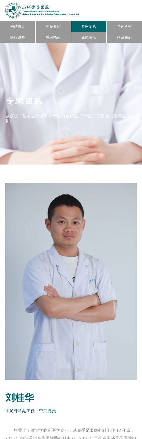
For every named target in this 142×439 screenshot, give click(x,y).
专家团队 (88, 26)
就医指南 (53, 37)
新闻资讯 (88, 37)
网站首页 (17, 26)
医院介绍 (53, 26)
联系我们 (124, 37)
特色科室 (124, 26)
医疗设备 (17, 37)
